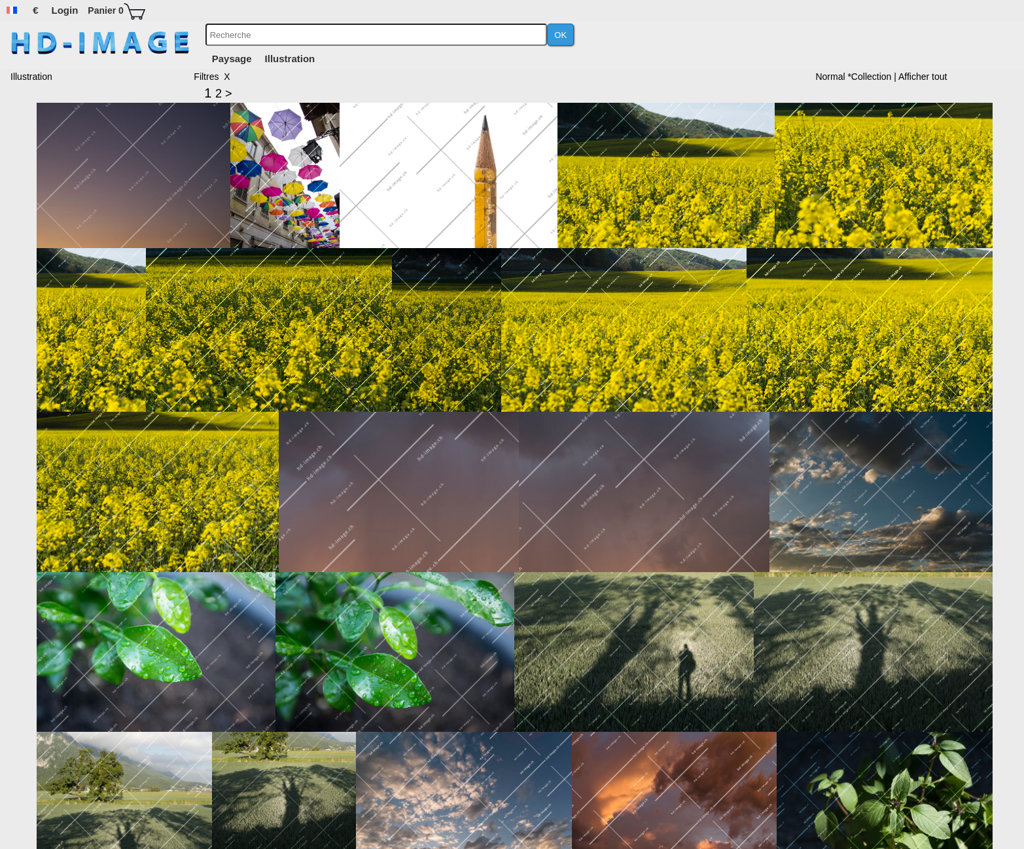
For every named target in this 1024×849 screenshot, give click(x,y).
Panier (106, 10)
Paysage (232, 58)
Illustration (290, 58)
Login (65, 10)
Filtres (206, 76)
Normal (831, 76)
